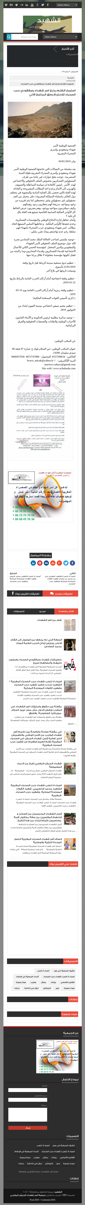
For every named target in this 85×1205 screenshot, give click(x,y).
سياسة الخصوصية (41, 61)
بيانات (53, 982)
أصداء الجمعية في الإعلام (27, 976)
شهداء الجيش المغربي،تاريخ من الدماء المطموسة (39, 765)
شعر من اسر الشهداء (49, 620)
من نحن (59, 61)
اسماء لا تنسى (43, 971)
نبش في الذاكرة (31, 988)
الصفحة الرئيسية (70, 61)
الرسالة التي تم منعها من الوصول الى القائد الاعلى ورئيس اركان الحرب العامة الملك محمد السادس (36, 643)
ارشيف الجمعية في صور (64, 971)
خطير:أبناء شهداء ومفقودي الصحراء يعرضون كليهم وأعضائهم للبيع (35, 661)
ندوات (17, 988)
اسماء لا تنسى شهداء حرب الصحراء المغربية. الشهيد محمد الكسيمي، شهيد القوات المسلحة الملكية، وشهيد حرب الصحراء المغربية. (36, 790)
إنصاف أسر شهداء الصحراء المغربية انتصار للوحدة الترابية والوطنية (38, 840)
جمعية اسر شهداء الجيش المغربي (28, 1195)
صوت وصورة (69, 988)
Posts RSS (34, 1200)
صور (57, 988)
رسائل (43, 982)
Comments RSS (48, 1200)
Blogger (62, 1171)
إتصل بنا (52, 61)
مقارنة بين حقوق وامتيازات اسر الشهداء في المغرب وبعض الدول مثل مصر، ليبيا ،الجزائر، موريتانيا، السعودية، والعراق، (36, 710)
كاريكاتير (47, 988)
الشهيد (48, 20)
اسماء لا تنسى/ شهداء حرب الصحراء (59, 976)
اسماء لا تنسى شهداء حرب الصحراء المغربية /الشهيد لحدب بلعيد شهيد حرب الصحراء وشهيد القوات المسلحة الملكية (35, 685)
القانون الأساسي (68, 982)
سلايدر (33, 982)
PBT (65, 1195)
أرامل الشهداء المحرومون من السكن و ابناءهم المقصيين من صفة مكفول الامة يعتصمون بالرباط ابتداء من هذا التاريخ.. (38, 817)
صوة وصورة (21, 982)
